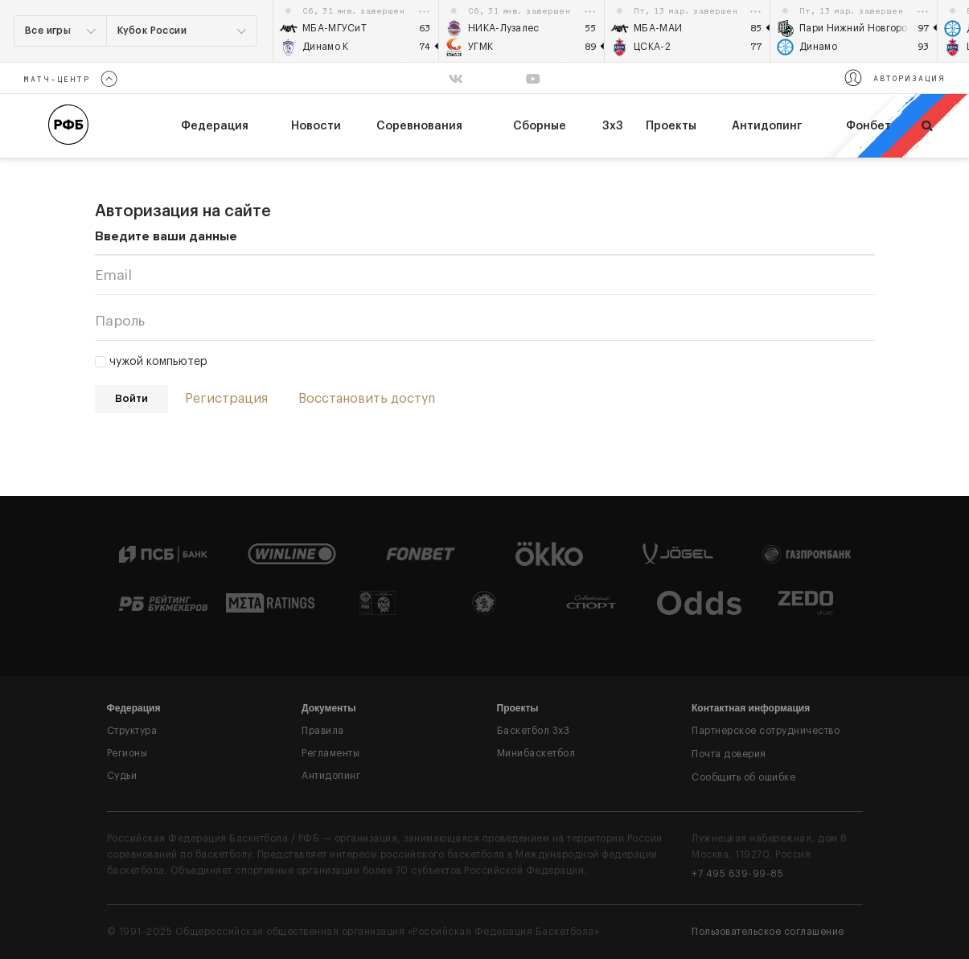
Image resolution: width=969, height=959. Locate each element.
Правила (323, 731)
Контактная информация (751, 708)
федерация (214, 126)
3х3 (612, 126)
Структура (132, 731)
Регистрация (226, 398)
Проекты (671, 126)
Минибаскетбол (536, 753)
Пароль (120, 321)
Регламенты (330, 753)
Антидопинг (767, 126)
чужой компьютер (151, 361)
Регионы (127, 753)
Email (113, 275)
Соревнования (419, 126)
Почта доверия (729, 754)
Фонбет (868, 126)
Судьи (122, 776)
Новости (316, 126)
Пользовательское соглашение (768, 931)
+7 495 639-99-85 (737, 874)
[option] (356, 31)
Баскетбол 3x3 (533, 731)
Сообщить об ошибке (743, 777)
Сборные (539, 126)
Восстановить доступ (366, 398)
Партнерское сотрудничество (766, 731)
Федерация (134, 708)
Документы (328, 708)
